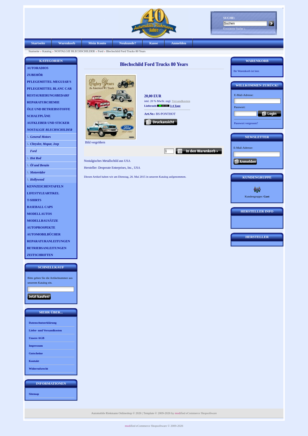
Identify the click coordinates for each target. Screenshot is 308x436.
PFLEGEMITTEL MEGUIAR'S (49, 82)
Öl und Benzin (39, 165)
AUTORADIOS (37, 68)
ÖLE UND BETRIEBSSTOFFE (48, 109)
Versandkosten (181, 101)
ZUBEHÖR (35, 75)
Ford (100, 51)
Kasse (153, 43)
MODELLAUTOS (39, 214)
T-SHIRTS (34, 200)
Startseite (38, 43)
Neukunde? (127, 43)
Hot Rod (35, 158)
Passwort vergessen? (246, 123)
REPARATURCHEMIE (43, 102)
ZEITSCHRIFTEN (40, 255)
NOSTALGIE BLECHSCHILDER (74, 51)
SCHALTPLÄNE (38, 116)
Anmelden (178, 43)
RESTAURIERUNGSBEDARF (48, 95)
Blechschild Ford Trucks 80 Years (126, 51)
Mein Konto (97, 43)
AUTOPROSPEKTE (41, 227)
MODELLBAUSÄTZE (42, 220)
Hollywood (37, 179)
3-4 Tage (175, 105)
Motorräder (37, 172)
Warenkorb (66, 43)
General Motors (40, 137)
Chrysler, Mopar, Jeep (44, 144)
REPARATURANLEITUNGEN (48, 241)
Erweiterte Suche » (234, 28)
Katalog (47, 51)
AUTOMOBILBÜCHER (43, 234)
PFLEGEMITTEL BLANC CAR (49, 88)
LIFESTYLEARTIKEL (43, 193)
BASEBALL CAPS (40, 207)
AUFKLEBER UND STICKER (48, 123)
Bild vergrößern (111, 140)
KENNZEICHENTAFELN (45, 186)
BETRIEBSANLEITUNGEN (46, 248)
